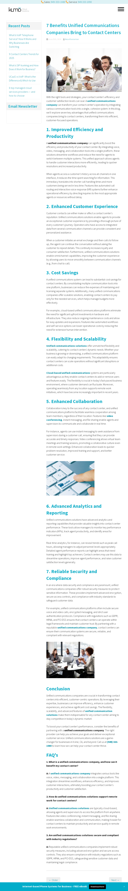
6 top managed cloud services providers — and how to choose (22, 91)
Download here (97, 886)
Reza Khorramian (72, 39)
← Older (53, 880)
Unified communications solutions (69, 808)
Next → (115, 880)
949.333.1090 (85, 2)
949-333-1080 (58, 2)
